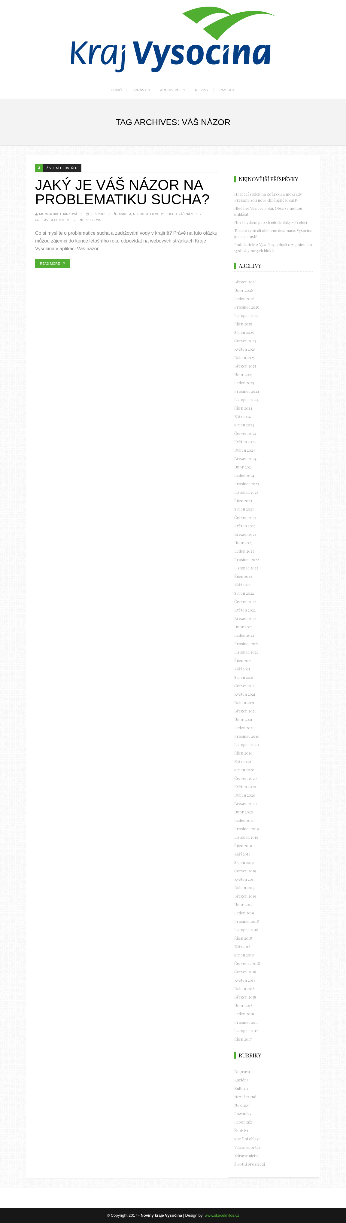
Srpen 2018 (244, 954)
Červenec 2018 (247, 963)
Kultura (241, 1088)
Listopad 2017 (246, 1030)
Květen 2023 (245, 525)
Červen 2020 (245, 778)
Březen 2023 (245, 534)
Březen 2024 (245, 458)
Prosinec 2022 (246, 559)
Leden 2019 (244, 912)
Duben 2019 (244, 887)
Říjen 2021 (243, 660)
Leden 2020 (244, 820)
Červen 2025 (245, 340)
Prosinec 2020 (247, 736)
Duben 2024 (244, 450)
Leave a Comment (56, 220)
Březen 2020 (245, 803)
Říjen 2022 (243, 576)
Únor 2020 (243, 811)
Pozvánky (243, 1113)
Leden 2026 (244, 298)
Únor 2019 (243, 904)
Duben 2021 (244, 702)
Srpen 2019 (244, 862)
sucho (171, 214)
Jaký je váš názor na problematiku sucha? (122, 192)
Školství (241, 1130)
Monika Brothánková (58, 214)
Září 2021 (242, 668)
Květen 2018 (245, 980)
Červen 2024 (245, 433)
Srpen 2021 (243, 677)
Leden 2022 (244, 635)
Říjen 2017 (243, 1039)
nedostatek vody (148, 214)
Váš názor (187, 214)
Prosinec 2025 (246, 307)
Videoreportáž (247, 1147)
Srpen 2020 (244, 769)
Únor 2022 (243, 626)
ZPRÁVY (139, 90)
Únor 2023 (243, 542)
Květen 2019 (245, 879)
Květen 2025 (245, 349)
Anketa (125, 214)
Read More (50, 263)
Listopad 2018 (246, 929)
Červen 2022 (245, 601)
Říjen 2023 (243, 500)
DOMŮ (116, 90)
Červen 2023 (245, 517)
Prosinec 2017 (246, 1022)
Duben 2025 (244, 357)
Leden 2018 (244, 1013)
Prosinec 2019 (246, 828)
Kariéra (241, 1079)
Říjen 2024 (243, 407)
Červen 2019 (245, 870)
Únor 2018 (243, 1005)
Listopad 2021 (246, 651)
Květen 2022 (245, 609)
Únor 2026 (243, 290)
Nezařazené (245, 1096)
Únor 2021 (243, 719)
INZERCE (227, 90)
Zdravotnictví (246, 1155)
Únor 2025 (243, 374)
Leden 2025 (244, 382)
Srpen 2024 (244, 424)
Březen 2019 (245, 895)
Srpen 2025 (244, 332)
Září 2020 (242, 761)
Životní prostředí (62, 168)
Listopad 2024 (246, 399)
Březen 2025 (245, 365)
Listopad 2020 (246, 744)
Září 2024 (242, 416)
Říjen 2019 (243, 845)
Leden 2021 (244, 727)
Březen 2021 (245, 710)
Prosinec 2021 (246, 643)
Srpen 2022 (244, 593)
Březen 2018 (245, 996)
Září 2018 (242, 946)
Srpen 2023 (244, 508)
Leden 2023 (244, 551)
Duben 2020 (244, 795)
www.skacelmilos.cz (222, 1215)
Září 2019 (242, 853)
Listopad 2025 (246, 315)
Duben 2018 (244, 988)
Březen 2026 (245, 281)
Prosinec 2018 (246, 921)
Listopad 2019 (246, 837)
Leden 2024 (244, 475)
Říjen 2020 (243, 752)
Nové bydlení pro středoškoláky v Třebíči (270, 222)
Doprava (242, 1071)
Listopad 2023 (246, 492)
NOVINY (202, 90)
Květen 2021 (244, 694)
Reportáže (243, 1121)
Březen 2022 (245, 618)
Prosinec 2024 (246, 391)
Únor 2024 (243, 466)
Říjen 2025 (243, 323)
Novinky (241, 1105)
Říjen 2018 (243, 938)
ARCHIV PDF (171, 90)
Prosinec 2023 (246, 483)
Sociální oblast (247, 1138)
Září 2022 (242, 584)
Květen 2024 (245, 441)
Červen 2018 (245, 971)
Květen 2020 (245, 786)
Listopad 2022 (246, 567)
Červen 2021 (245, 685)
